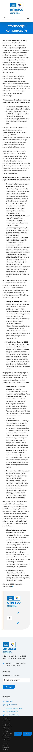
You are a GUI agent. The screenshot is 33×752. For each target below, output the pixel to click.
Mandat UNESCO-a (12, 715)
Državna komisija (12, 711)
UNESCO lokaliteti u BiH (14, 708)
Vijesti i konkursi (11, 705)
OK (18, 734)
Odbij (27, 734)
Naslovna (9, 701)
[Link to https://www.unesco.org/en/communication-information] (12, 586)
